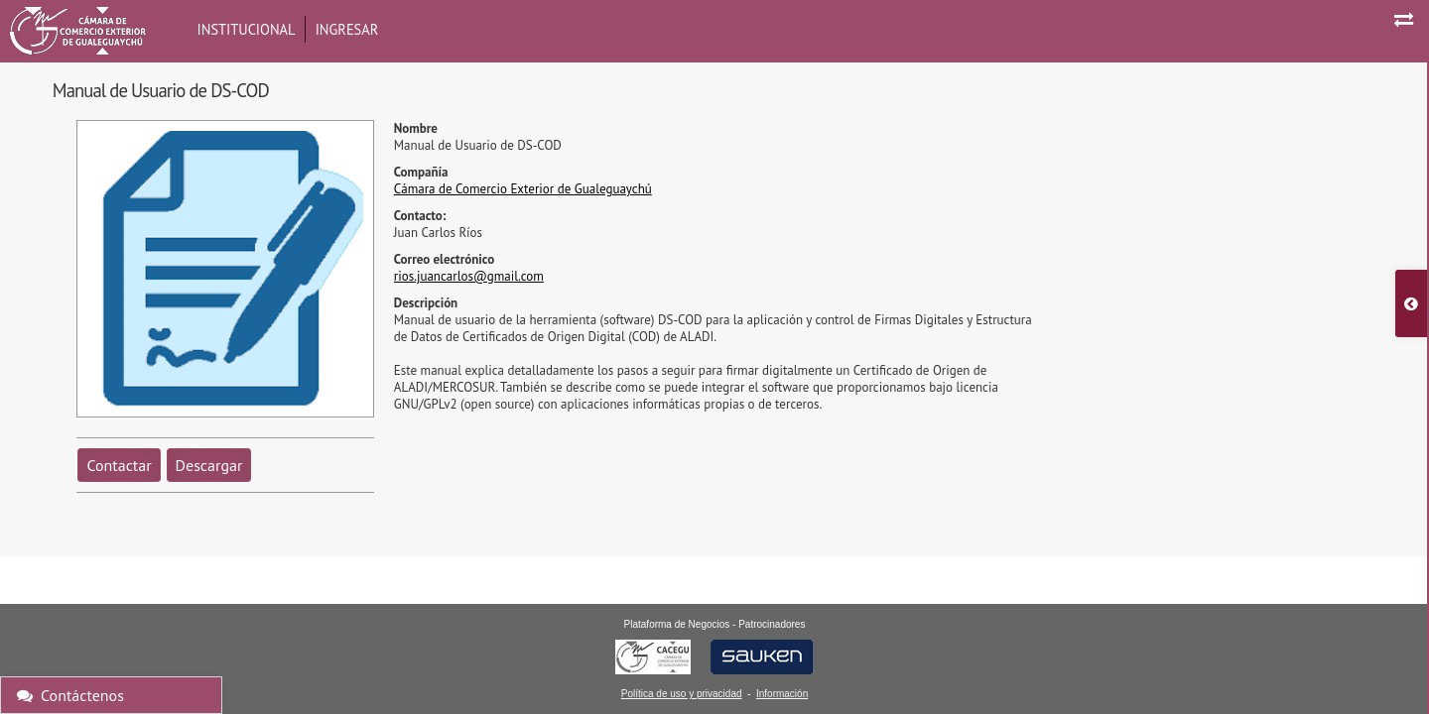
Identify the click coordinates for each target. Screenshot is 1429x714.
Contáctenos (70, 695)
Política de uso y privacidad (681, 693)
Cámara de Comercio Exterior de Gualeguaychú (523, 188)
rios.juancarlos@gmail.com (469, 276)
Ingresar (347, 29)
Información (782, 693)
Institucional (246, 29)
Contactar (118, 465)
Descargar (209, 465)
